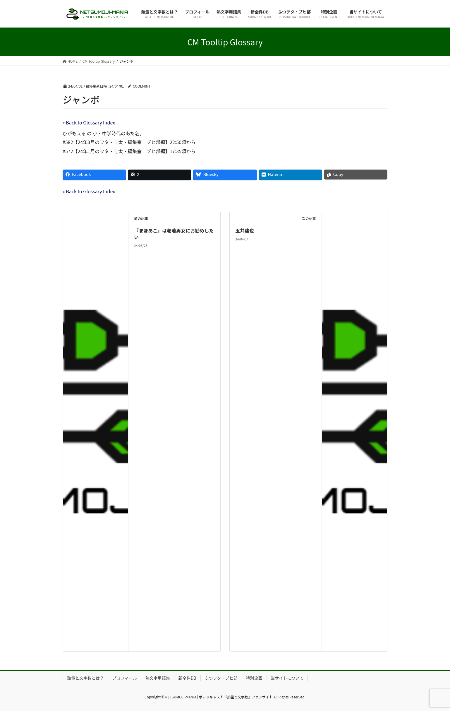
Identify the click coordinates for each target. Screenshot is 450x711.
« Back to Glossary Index (89, 122)
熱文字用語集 (157, 678)
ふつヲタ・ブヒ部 (221, 678)
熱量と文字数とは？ (85, 678)
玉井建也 (244, 230)
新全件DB (187, 678)
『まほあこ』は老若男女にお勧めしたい (174, 233)
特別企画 (254, 678)
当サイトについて (287, 678)
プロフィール (124, 678)
